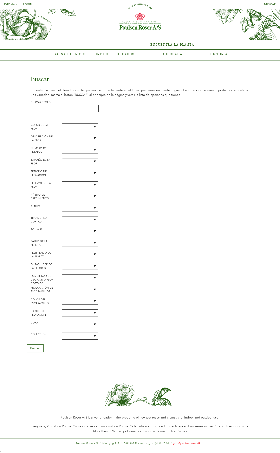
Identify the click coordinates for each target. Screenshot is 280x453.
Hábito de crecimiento (40, 196)
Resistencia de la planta (41, 254)
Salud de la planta (39, 243)
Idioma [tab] (11, 4)
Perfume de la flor (41, 185)
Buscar (270, 4)
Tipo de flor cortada (39, 219)
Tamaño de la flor (41, 161)
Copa (34, 322)
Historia (219, 54)
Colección (39, 334)
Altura (36, 206)
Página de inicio (69, 54)
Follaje (36, 229)
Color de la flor (39, 127)
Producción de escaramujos (42, 289)
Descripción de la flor (42, 138)
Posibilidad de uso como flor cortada (42, 280)
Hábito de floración (38, 313)
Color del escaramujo (40, 301)
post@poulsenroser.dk (187, 443)
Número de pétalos (39, 150)
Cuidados (125, 54)
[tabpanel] (140, 45)
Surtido (101, 54)
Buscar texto (41, 102)
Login (27, 4)
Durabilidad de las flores (42, 266)
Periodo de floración (39, 173)
